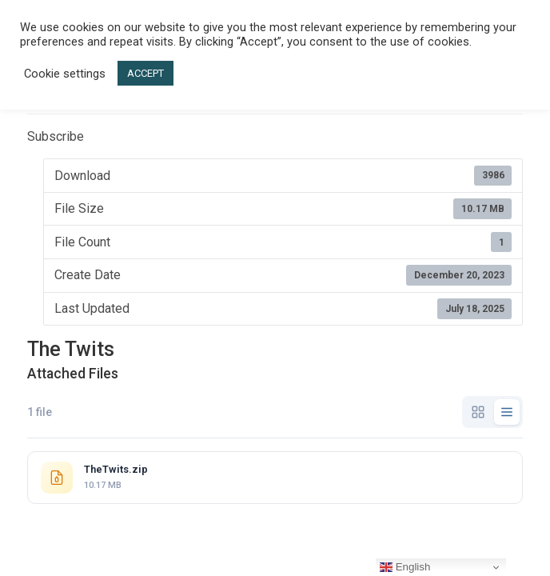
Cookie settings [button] (65, 73)
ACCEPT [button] (145, 73)
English (405, 567)
